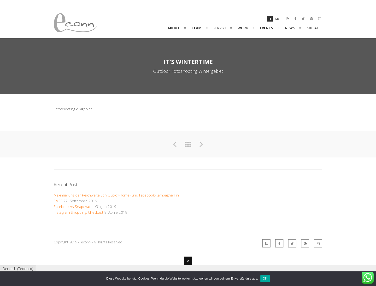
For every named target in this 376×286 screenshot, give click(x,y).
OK (265, 278)
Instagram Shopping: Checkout (78, 212)
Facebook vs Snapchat (72, 206)
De (277, 18)
